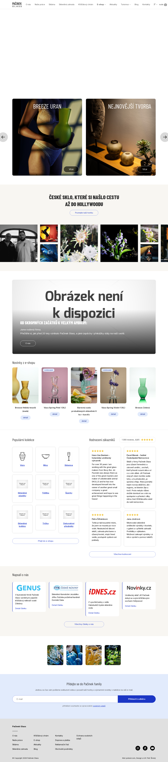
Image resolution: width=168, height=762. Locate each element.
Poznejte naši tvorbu (84, 212)
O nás (28, 4)
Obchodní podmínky (64, 749)
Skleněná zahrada (66, 4)
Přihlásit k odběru (136, 699)
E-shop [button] (100, 4)
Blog (136, 4)
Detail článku (20, 608)
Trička (45, 517)
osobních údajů (99, 706)
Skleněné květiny (22, 519)
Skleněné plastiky (22, 488)
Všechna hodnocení (122, 554)
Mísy (45, 459)
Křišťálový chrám (85, 4)
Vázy (22, 459)
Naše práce (40, 4)
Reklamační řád (62, 744)
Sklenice (69, 459)
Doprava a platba (62, 740)
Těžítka (45, 487)
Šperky (68, 487)
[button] (155, 4)
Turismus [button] (125, 4)
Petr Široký (151, 758)
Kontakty (146, 4)
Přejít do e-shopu (45, 541)
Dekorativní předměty (68, 519)
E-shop (37, 740)
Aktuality (113, 4)
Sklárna (52, 4)
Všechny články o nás (84, 624)
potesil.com (130, 758)
